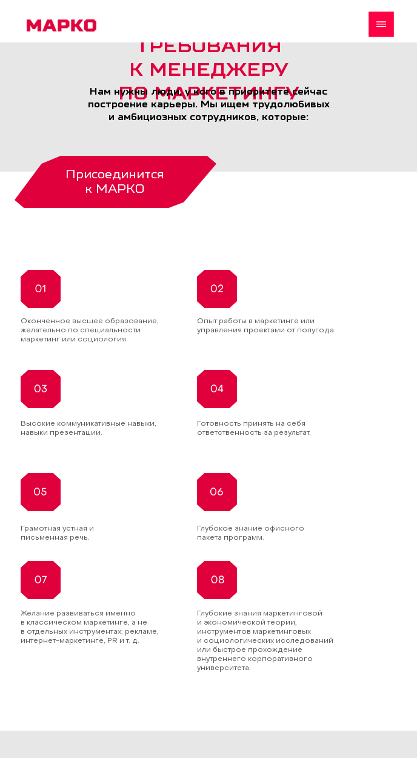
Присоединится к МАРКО (114, 181)
